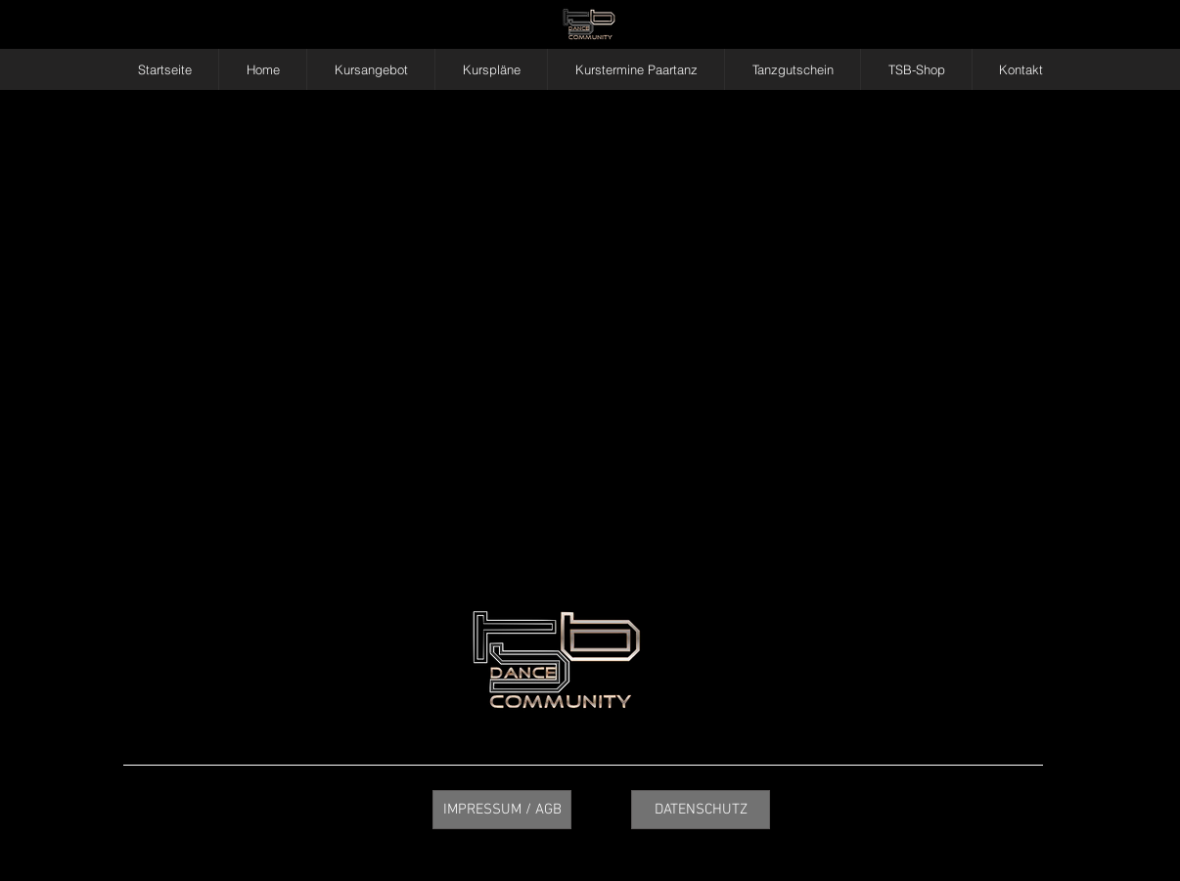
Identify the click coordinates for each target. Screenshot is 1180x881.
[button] (370, 69)
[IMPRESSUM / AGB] (501, 809)
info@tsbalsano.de (971, 646)
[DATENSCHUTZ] (700, 809)
